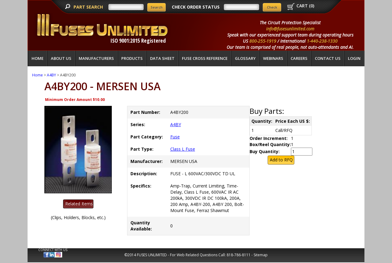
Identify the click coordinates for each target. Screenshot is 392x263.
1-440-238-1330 (322, 41)
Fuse (175, 137)
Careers (299, 58)
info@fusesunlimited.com (290, 29)
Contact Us (328, 58)
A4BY (51, 75)
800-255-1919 (262, 41)
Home (37, 58)
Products (132, 58)
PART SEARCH (89, 7)
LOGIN (354, 58)
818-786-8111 (239, 254)
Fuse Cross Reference (205, 58)
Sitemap (261, 254)
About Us (61, 58)
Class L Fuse (182, 149)
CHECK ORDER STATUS (196, 7)
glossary (245, 58)
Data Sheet (162, 58)
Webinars (273, 58)
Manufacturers (96, 58)
